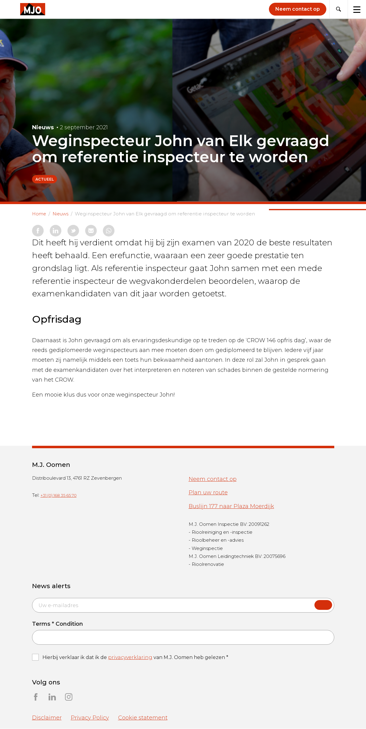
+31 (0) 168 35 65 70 (59, 495)
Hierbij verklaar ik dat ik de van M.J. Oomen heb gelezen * (135, 658)
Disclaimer (47, 718)
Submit (323, 605)
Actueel (44, 179)
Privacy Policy (90, 718)
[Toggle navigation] (357, 9)
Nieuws (65, 214)
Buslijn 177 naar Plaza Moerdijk (231, 506)
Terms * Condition (57, 624)
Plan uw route (208, 492)
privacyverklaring (130, 658)
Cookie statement (143, 718)
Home (40, 214)
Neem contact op (213, 479)
